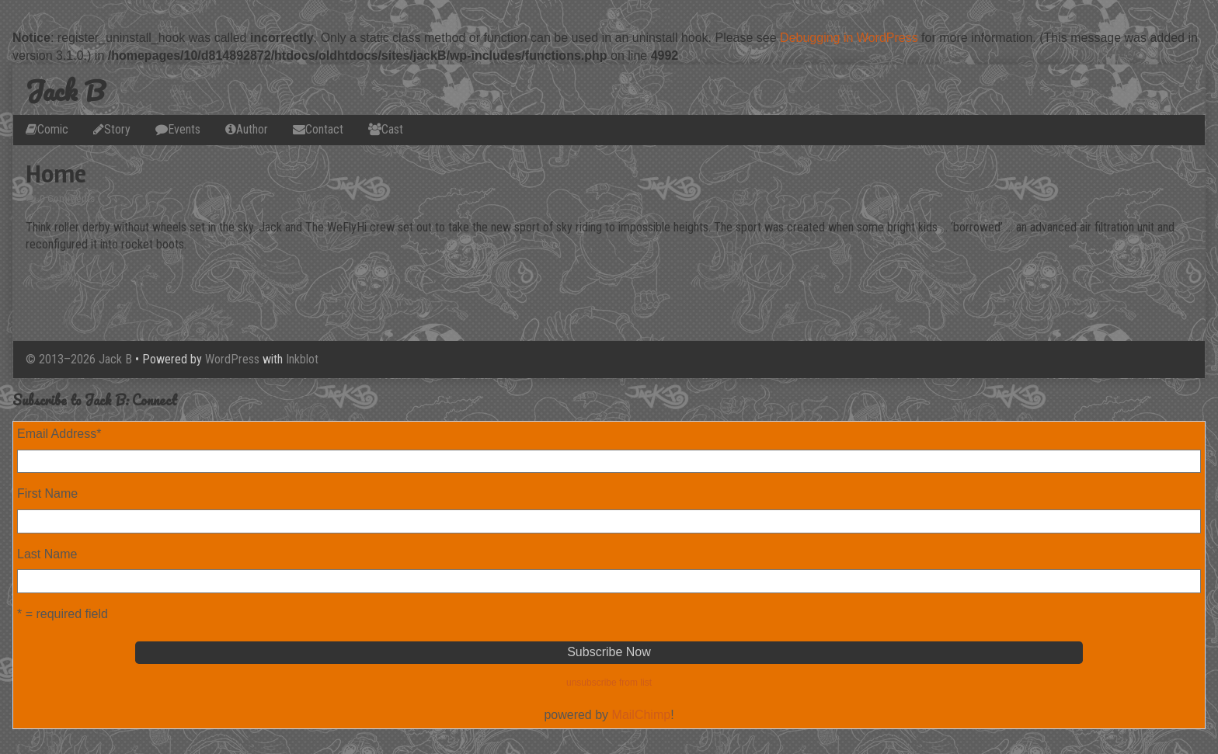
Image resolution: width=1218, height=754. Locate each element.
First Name (47, 493)
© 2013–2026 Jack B (79, 359)
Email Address (59, 433)
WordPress (232, 359)
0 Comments (67, 198)
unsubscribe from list (609, 682)
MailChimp (641, 714)
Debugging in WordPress (849, 37)
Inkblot (302, 359)
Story (117, 129)
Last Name (47, 554)
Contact (324, 129)
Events (184, 129)
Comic (52, 129)
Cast (392, 129)
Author (252, 129)
